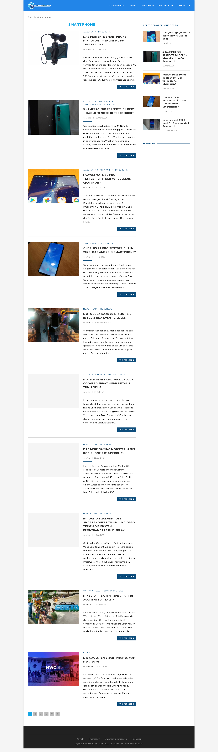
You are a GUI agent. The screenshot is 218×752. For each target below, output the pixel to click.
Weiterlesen (126, 87)
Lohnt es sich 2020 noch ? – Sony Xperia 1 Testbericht (176, 123)
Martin (90, 670)
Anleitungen (147, 6)
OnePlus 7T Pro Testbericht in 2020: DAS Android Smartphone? (108, 252)
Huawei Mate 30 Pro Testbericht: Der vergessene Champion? (107, 178)
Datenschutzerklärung (116, 743)
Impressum (94, 743)
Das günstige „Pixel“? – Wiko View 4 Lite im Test (176, 35)
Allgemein (88, 32)
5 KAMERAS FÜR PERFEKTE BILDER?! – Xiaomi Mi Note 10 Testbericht (175, 57)
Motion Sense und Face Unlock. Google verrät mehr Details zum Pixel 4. (109, 387)
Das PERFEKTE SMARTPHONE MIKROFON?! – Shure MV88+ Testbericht (104, 40)
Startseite (32, 17)
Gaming (181, 6)
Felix (89, 49)
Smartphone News (93, 104)
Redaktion (137, 743)
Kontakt (80, 743)
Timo (89, 608)
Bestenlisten (166, 6)
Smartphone (104, 101)
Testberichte (116, 6)
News (133, 6)
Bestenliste (89, 657)
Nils (88, 187)
